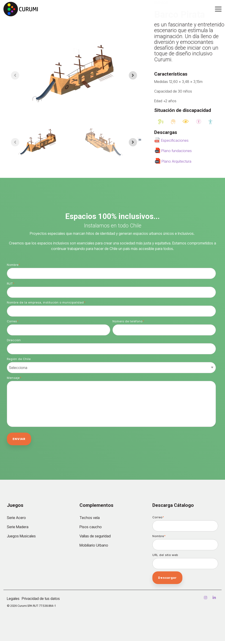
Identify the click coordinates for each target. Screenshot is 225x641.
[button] (38, 142)
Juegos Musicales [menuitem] (21, 536)
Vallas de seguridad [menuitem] (95, 536)
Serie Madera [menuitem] (17, 527)
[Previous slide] (15, 75)
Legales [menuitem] (13, 598)
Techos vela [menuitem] (90, 517)
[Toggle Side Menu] (218, 9)
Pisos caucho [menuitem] (91, 527)
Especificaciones (175, 140)
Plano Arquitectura (176, 161)
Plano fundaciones (176, 150)
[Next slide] (133, 75)
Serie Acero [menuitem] (16, 517)
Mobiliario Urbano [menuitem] (94, 545)
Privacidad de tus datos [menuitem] (41, 598)
